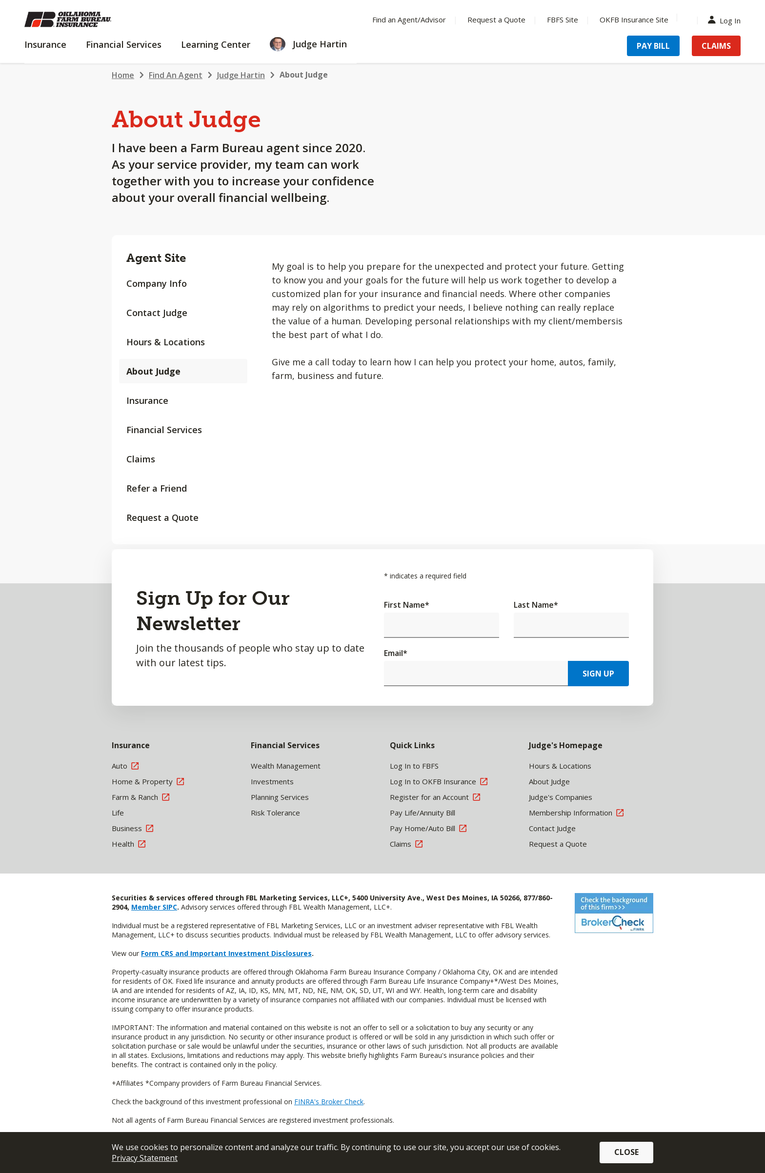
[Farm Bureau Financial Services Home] (87, 19)
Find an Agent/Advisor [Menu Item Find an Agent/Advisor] (409, 19)
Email (395, 653)
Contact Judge (156, 312)
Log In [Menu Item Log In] (726, 19)
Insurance (147, 400)
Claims (140, 459)
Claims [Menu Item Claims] (716, 45)
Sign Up (598, 673)
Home (123, 75)
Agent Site (156, 258)
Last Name (536, 604)
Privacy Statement (145, 1158)
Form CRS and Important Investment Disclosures (226, 953)
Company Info (156, 283)
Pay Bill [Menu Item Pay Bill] (653, 45)
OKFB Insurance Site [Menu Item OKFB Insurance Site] (634, 19)
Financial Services (164, 430)
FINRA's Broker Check (328, 1101)
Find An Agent (175, 75)
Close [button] (626, 1152)
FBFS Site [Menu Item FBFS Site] (562, 19)
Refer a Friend (156, 488)
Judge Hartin (241, 75)
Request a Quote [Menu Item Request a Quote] (496, 19)
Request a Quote (162, 517)
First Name (406, 604)
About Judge (304, 74)
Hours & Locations (165, 342)
